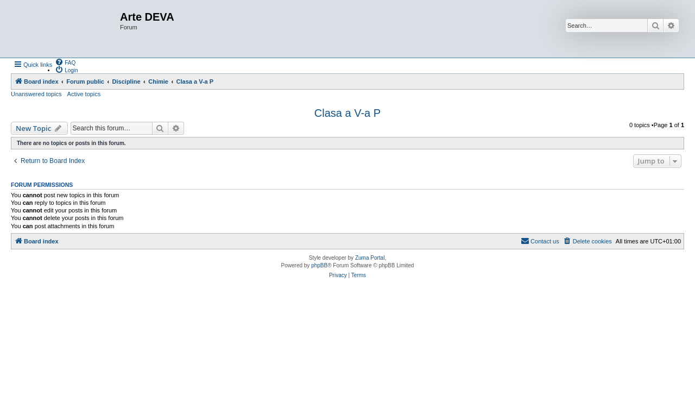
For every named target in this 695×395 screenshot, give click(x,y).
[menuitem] (65, 62)
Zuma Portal (369, 258)
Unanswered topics (36, 94)
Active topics (84, 94)
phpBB (319, 265)
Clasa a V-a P (347, 113)
